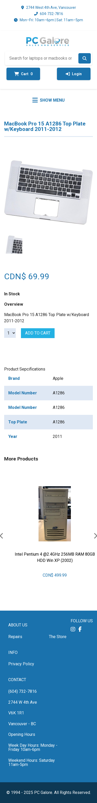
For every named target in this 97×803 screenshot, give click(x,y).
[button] (73, 629)
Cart (23, 74)
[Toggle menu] (48, 100)
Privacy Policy (21, 663)
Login (74, 74)
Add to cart (37, 333)
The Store (57, 636)
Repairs (15, 636)
